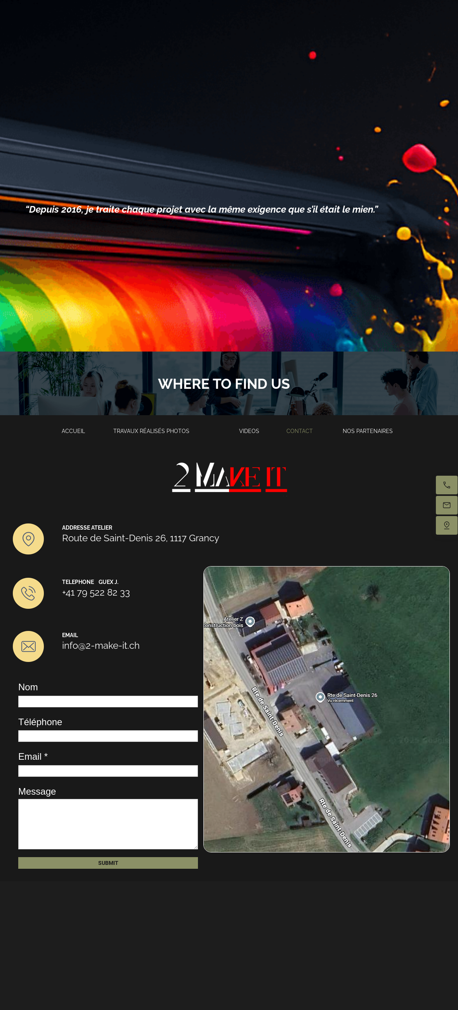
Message (37, 791)
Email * (33, 756)
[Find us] (447, 525)
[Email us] (447, 505)
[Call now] (447, 485)
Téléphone (40, 722)
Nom (28, 687)
